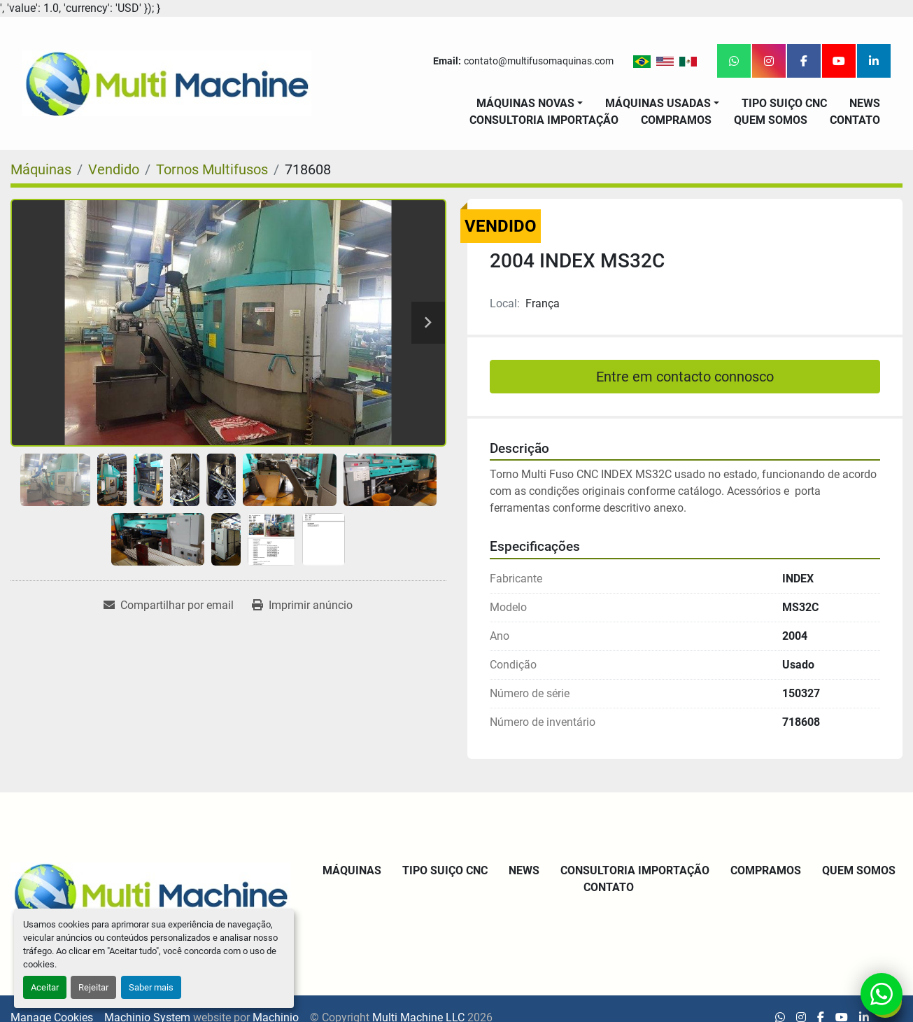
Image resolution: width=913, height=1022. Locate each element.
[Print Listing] (302, 605)
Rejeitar (93, 987)
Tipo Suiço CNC (784, 103)
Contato (855, 120)
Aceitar (45, 987)
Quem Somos (770, 120)
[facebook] (804, 61)
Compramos (676, 120)
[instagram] (769, 61)
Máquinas (352, 870)
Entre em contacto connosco (685, 376)
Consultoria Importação (543, 120)
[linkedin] (874, 61)
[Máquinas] (40, 169)
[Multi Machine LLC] (150, 892)
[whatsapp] (734, 61)
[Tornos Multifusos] (212, 169)
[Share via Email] (168, 605)
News (864, 103)
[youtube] (839, 61)
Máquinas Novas (525, 103)
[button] (529, 103)
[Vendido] (113, 169)
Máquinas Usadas (658, 103)
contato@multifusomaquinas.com (539, 60)
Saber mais (151, 987)
